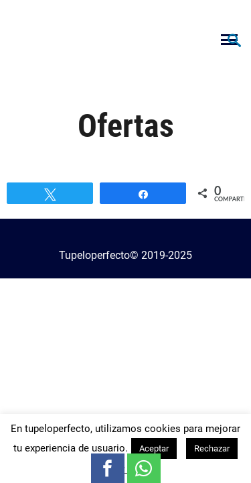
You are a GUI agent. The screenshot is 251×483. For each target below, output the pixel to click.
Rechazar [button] (212, 448)
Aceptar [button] (154, 448)
